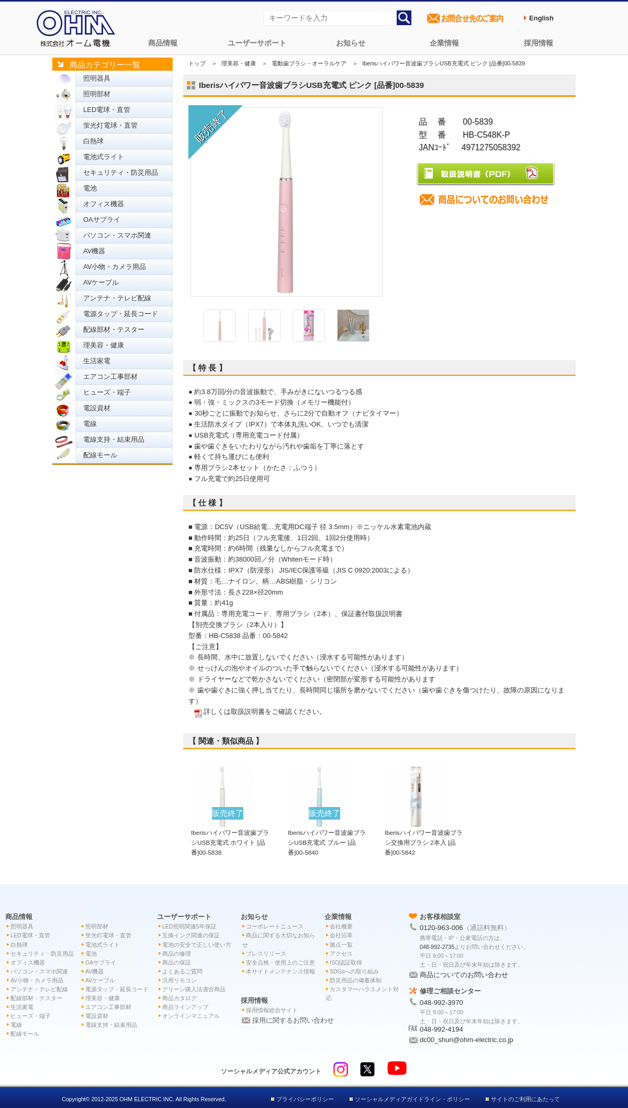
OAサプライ (101, 219)
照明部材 (96, 94)
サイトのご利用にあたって (525, 1099)
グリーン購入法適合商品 (194, 989)
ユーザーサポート (257, 43)
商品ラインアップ (185, 1007)
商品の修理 (176, 953)
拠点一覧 (341, 945)
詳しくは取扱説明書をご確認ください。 (265, 711)
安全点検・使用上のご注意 (280, 962)
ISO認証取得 (346, 962)
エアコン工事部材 (110, 376)
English (541, 18)
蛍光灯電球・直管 (110, 125)
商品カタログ (179, 998)
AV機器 (94, 251)
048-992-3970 (441, 1002)
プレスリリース (266, 953)
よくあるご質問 (182, 971)
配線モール (100, 455)
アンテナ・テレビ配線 (117, 298)
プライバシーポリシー (305, 1099)
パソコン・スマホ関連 (117, 235)
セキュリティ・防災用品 (120, 172)
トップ (197, 63)
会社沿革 (341, 935)
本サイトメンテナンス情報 (280, 971)
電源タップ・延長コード (120, 314)
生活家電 (96, 361)
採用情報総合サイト (272, 1010)
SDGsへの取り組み (354, 971)
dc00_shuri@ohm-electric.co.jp (466, 1040)
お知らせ (350, 43)
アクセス (341, 953)
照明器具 (96, 78)
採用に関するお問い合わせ (293, 1020)
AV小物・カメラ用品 (114, 267)
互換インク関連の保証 (191, 935)
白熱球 (93, 141)
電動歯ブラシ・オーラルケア (309, 63)
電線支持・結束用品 (113, 439)
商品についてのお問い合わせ (464, 975)
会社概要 (341, 926)
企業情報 (444, 43)
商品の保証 (176, 962)
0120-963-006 (441, 928)
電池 (90, 188)
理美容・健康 (103, 345)
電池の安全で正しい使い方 (196, 945)
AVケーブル (101, 282)
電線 (90, 424)
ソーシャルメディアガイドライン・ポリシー (412, 1099)
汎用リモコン (179, 980)
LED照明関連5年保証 (189, 926)
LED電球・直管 (106, 110)
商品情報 (162, 43)
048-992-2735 (437, 947)
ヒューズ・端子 (107, 392)
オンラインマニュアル (191, 1016)
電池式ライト (103, 157)
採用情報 (538, 43)
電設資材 (96, 408)
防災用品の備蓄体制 (356, 980)
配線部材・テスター (113, 329)
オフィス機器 (103, 204)
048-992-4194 (441, 1029)
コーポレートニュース (275, 926)
